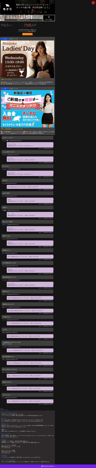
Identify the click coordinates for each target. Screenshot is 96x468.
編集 (20, 140)
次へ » (5, 408)
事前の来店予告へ (27, 34)
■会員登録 (4, 455)
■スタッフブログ (6, 434)
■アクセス (4, 439)
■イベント (4, 418)
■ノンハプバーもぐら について (9, 412)
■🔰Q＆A (4, 429)
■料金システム (5, 424)
